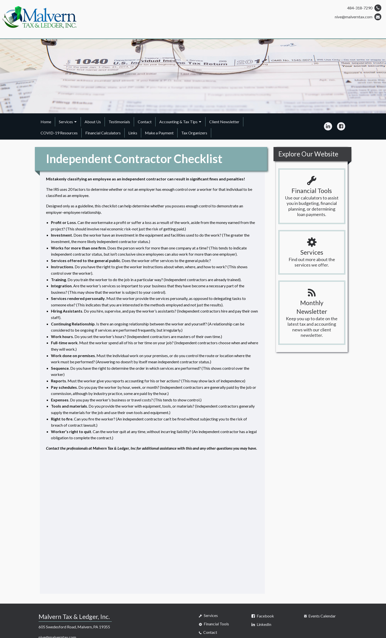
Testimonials (119, 121)
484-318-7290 (364, 7)
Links (132, 132)
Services (66, 121)
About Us (93, 121)
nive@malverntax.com (358, 16)
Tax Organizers (194, 132)
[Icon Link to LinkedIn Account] (328, 126)
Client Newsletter (224, 121)
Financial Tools (214, 623)
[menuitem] (46, 121)
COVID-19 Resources (59, 132)
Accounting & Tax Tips (178, 121)
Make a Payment (159, 132)
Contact (145, 121)
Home (46, 121)
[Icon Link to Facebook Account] (341, 126)
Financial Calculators (103, 132)
